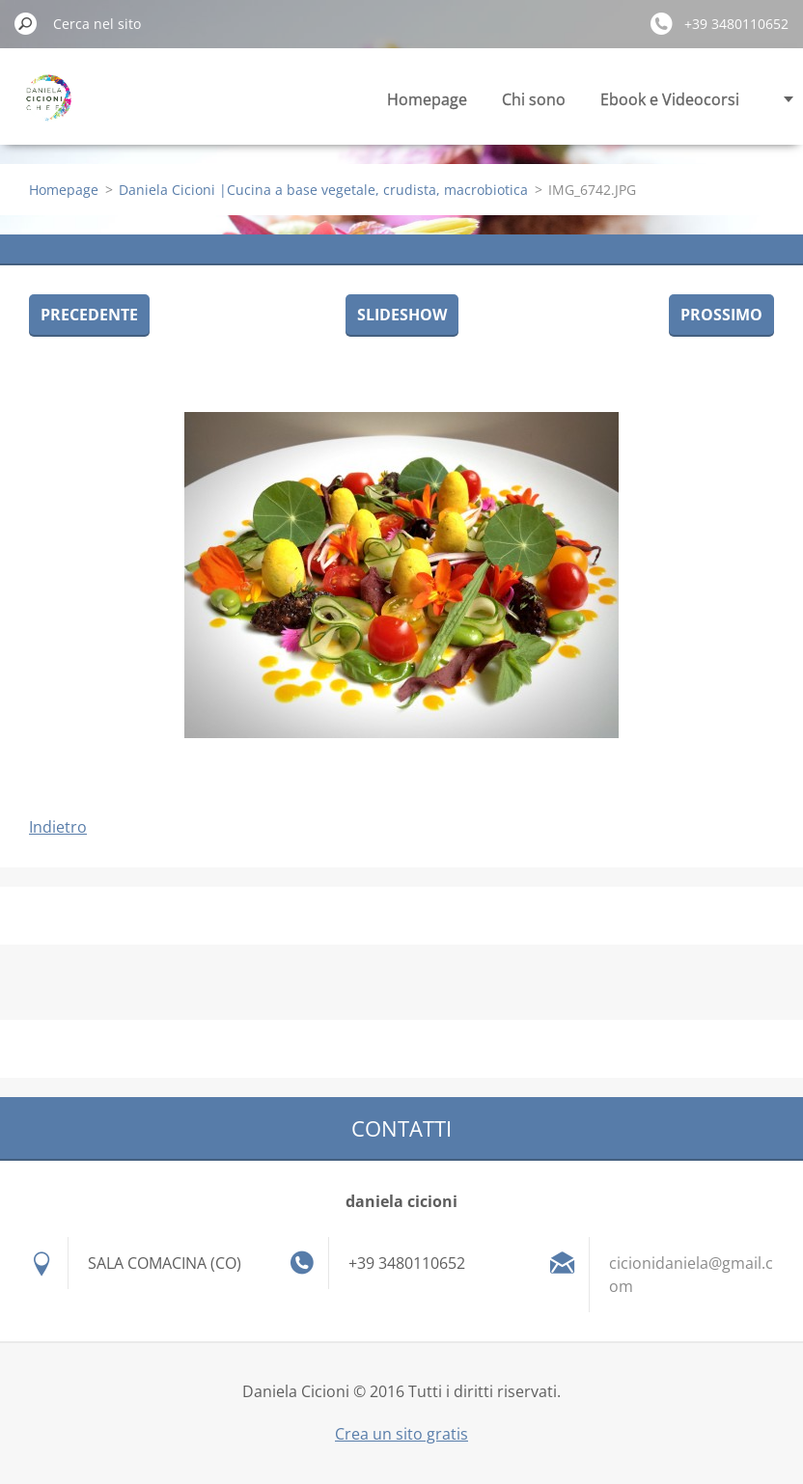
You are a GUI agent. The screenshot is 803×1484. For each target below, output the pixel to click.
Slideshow (402, 314)
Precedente (89, 314)
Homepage (427, 99)
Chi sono (534, 99)
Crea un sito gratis (401, 1433)
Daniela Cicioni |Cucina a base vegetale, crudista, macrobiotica (323, 189)
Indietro (58, 827)
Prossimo (721, 314)
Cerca (26, 23)
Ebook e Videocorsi (669, 99)
